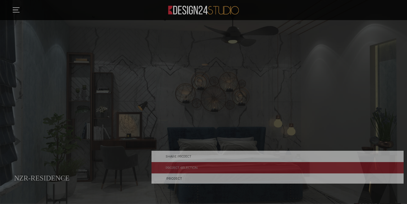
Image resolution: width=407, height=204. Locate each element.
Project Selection (400, 171)
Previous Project (400, 182)
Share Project (400, 159)
